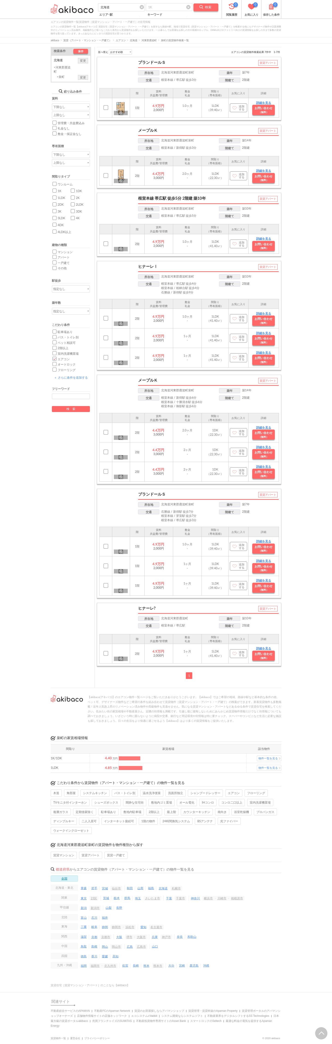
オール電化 (186, 802)
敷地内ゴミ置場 (161, 802)
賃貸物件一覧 (58, 1038)
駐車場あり (65, 332)
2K (78, 198)
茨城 (106, 898)
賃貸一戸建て (116, 855)
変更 (83, 60)
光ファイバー (229, 821)
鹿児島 (194, 965)
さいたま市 (152, 898)
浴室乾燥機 (241, 812)
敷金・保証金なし (70, 134)
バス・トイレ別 (68, 337)
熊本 (146, 966)
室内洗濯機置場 (68, 353)
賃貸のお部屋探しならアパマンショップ (159, 1010)
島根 (94, 946)
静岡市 (116, 927)
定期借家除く (85, 812)
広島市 (141, 946)
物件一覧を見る (268, 758)
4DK (61, 225)
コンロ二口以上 (231, 802)
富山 (84, 917)
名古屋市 (156, 927)
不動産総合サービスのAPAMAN (70, 1010)
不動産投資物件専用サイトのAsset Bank (161, 1021)
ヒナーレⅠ (148, 266)
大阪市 (141, 937)
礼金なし (64, 128)
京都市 (105, 937)
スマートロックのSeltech (206, 1021)
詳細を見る (263, 103)
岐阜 (94, 927)
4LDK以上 (64, 232)
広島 (130, 946)
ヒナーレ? (147, 608)
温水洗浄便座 (152, 793)
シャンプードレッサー (205, 793)
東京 (84, 898)
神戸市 (166, 937)
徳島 (84, 956)
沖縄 (206, 965)
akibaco (55, 40)
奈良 (180, 937)
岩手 (94, 888)
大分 (171, 965)
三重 (84, 927)
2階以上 (63, 348)
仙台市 (116, 888)
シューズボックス (106, 802)
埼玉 (138, 898)
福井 (105, 917)
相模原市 (237, 898)
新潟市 (95, 908)
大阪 (119, 937)
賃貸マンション (63, 855)
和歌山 (191, 937)
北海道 (133, 40)
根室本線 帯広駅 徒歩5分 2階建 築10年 (172, 198)
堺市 (129, 937)
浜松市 (129, 927)
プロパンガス (265, 812)
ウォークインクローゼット (71, 830)
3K (59, 211)
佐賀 (125, 965)
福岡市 (95, 966)
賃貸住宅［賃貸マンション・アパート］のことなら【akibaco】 (90, 985)
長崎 (136, 965)
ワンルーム (65, 184)
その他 (62, 268)
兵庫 (155, 937)
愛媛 (105, 956)
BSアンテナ (205, 821)
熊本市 (157, 966)
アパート (64, 257)
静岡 (105, 927)
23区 (94, 898)
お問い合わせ (264, 110)
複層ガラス (60, 812)
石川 (94, 917)
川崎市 (221, 898)
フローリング (67, 370)
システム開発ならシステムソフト (182, 1016)
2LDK (79, 204)
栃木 (117, 898)
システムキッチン (95, 793)
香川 (94, 956)
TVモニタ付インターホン (70, 802)
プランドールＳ (152, 62)
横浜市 (208, 898)
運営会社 (75, 1038)
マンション (65, 252)
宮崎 (182, 965)
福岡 (84, 966)
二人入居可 (89, 821)
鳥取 (84, 946)
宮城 (105, 888)
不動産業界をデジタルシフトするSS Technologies (238, 1016)
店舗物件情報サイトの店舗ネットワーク (102, 1016)
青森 (84, 888)
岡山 (105, 946)
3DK (79, 211)
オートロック (67, 364)
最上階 (171, 812)
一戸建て (64, 263)
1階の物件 (148, 821)
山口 (155, 946)
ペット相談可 (67, 343)
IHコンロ (208, 802)
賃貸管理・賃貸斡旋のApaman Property (212, 1010)
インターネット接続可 (119, 821)
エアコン (121, 40)
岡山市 (116, 946)
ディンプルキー (63, 821)
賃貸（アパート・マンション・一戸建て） (87, 40)
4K (78, 218)
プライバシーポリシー (97, 1038)
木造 (56, 793)
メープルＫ (148, 130)
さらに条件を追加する (71, 377)
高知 (116, 956)
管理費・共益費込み (71, 123)
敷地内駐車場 (132, 812)
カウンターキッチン (196, 812)
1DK (79, 191)
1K (59, 191)
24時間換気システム (176, 821)
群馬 (127, 898)
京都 (94, 937)
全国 (64, 878)
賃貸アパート (91, 855)
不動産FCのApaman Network (112, 1010)
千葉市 (180, 898)
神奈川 (195, 898)
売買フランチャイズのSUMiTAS (112, 1021)
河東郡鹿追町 (149, 40)
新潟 (84, 908)
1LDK (61, 198)
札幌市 (176, 888)
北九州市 (110, 966)
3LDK (61, 218)
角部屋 (71, 793)
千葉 (169, 898)
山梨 (109, 907)
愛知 (143, 927)
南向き (222, 812)
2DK (61, 204)
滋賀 (84, 937)
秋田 (130, 888)
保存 (80, 51)
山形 (140, 888)
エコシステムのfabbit (144, 1016)
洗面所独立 (175, 793)
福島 (151, 888)
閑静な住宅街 (135, 802)
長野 (119, 907)
